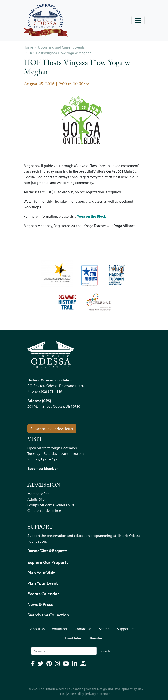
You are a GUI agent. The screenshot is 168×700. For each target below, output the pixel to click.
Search (104, 628)
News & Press (40, 604)
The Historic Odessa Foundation (61, 689)
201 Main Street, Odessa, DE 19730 (53, 406)
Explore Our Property (48, 562)
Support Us (125, 628)
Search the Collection (48, 615)
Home (28, 47)
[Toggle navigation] (138, 20)
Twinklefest (73, 638)
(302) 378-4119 (50, 391)
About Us (37, 628)
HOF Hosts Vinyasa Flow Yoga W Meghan (60, 52)
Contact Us (83, 628)
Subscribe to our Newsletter (51, 428)
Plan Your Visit (41, 573)
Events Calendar (43, 594)
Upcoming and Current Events (61, 47)
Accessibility (75, 694)
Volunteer (59, 628)
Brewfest (97, 638)
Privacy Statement (99, 694)
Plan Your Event (42, 583)
